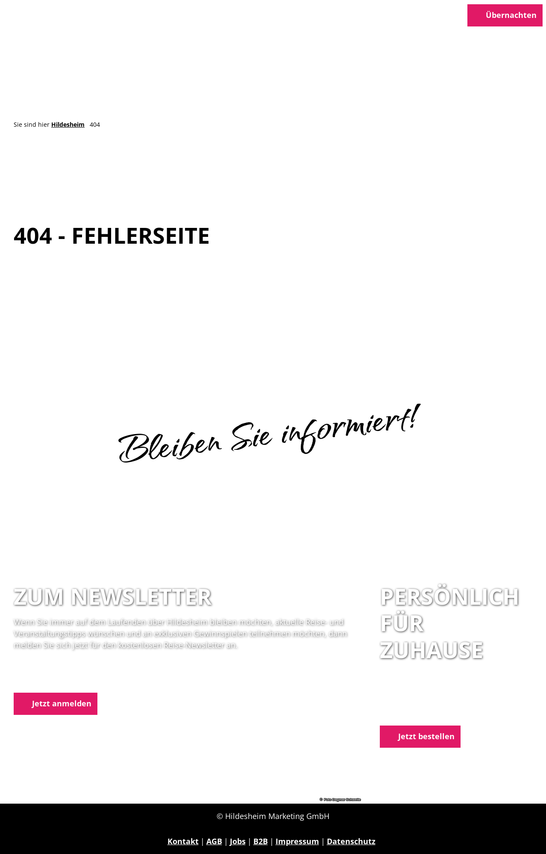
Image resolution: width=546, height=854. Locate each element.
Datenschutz (351, 841)
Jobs (238, 841)
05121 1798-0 (420, 700)
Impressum (297, 841)
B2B (260, 841)
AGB (214, 841)
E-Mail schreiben (412, 712)
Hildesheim (68, 124)
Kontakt (183, 841)
